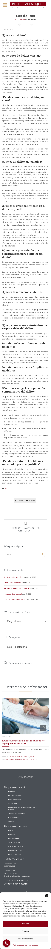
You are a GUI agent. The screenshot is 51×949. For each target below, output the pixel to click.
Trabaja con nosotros (16, 814)
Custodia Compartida (13, 577)
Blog (12, 757)
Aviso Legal (34, 945)
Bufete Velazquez (22, 757)
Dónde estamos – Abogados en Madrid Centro (23, 808)
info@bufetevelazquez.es (20, 876)
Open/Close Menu (5, 5)
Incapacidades (13, 838)
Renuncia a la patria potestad (17, 588)
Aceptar (25, 923)
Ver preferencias (25, 939)
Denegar (26, 931)
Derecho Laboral (14, 854)
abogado (9, 759)
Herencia (11, 834)
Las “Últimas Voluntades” (15, 599)
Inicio (15, 19)
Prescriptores (13, 817)
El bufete (11, 792)
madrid (25, 759)
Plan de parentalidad (13, 583)
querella (33, 759)
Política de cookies (20, 945)
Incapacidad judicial (13, 594)
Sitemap (11, 821)
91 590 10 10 (15, 870)
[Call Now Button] (6, 943)
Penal (22, 19)
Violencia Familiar (15, 842)
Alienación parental (16, 846)
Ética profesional (14, 799)
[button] (47, 895)
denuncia (18, 759)
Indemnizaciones (14, 850)
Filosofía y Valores (15, 795)
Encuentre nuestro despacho (15, 880)
